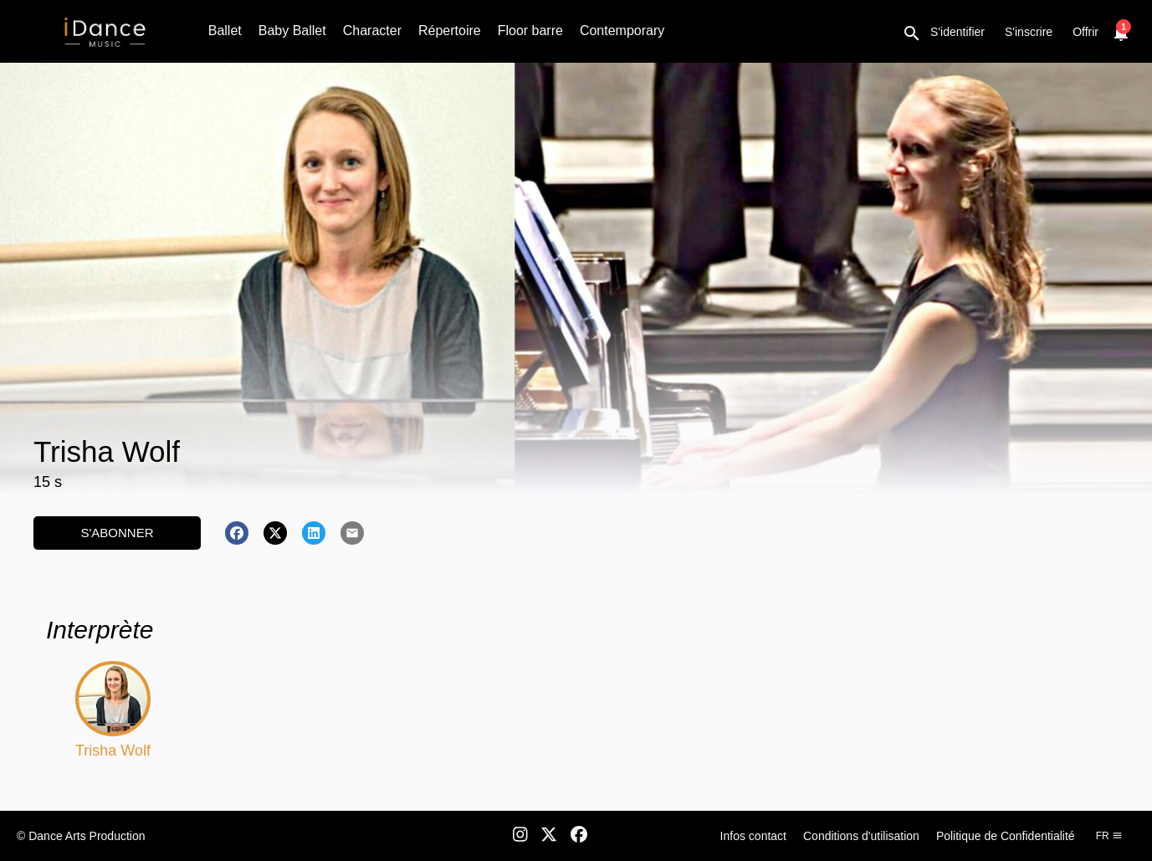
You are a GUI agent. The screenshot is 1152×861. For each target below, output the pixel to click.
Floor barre (530, 30)
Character (372, 30)
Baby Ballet (292, 30)
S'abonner (116, 532)
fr (1109, 836)
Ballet (225, 30)
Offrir (1085, 31)
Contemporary (622, 30)
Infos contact (753, 836)
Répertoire (449, 30)
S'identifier (957, 31)
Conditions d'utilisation (861, 836)
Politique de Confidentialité (1005, 836)
